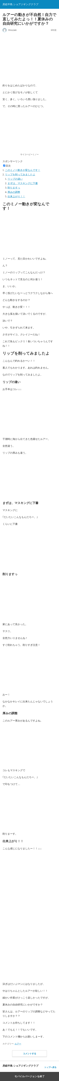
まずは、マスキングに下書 (23, 183)
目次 (8, 165)
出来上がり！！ (16, 196)
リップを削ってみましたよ (20, 174)
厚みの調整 (14, 192)
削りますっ (14, 187)
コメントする (29, 1053)
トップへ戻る (50, 1067)
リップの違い (15, 179)
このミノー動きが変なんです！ (22, 170)
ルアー (18, 1043)
